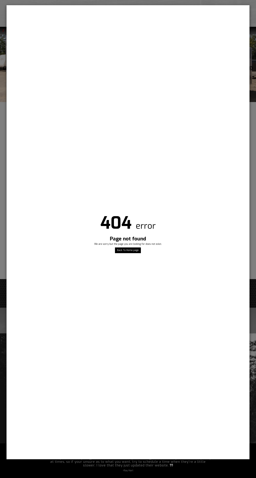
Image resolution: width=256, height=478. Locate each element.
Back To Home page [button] (128, 250)
